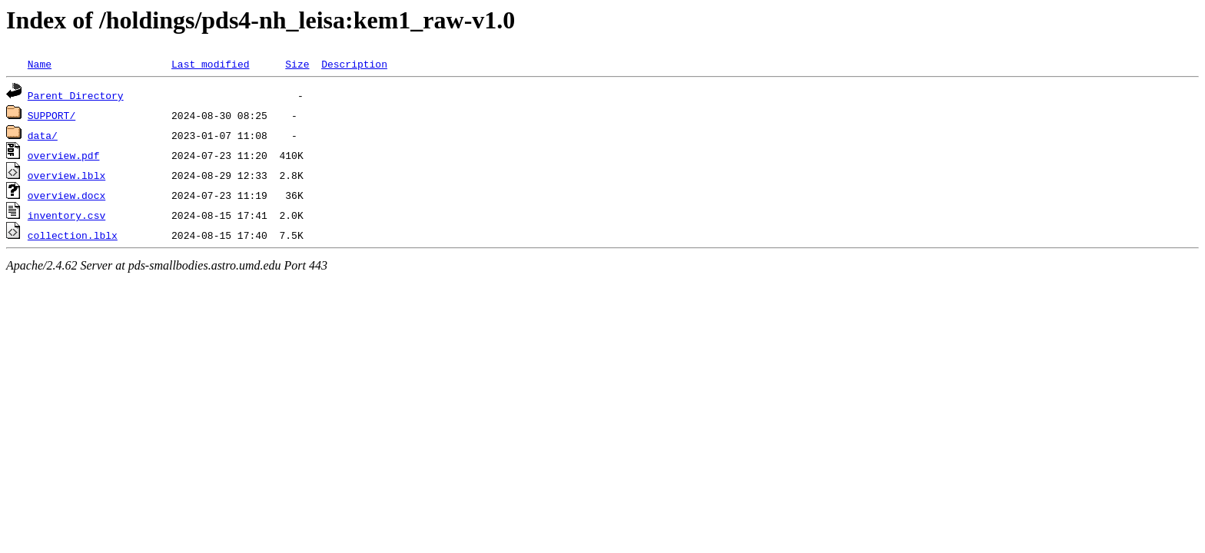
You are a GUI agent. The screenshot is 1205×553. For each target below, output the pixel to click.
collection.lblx (73, 235)
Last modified (210, 64)
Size (297, 64)
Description (354, 64)
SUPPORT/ (51, 115)
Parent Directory (76, 95)
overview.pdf (64, 155)
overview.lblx (66, 175)
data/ (43, 135)
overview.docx (66, 195)
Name (39, 64)
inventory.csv (66, 215)
